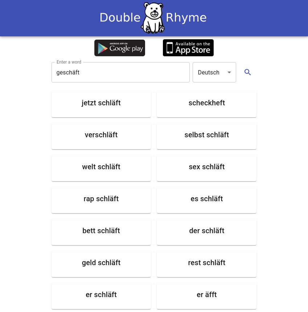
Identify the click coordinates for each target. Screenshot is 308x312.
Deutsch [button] (208, 72)
